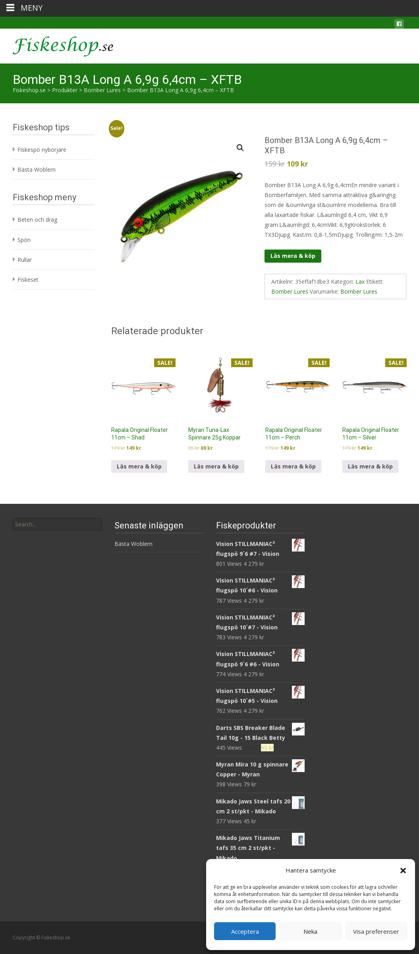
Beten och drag (37, 219)
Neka (310, 931)
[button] (403, 871)
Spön (24, 240)
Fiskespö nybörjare (41, 149)
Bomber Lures (289, 291)
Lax (360, 281)
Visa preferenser (376, 931)
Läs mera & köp (292, 255)
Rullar (24, 259)
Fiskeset (28, 279)
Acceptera (245, 931)
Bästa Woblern (36, 169)
